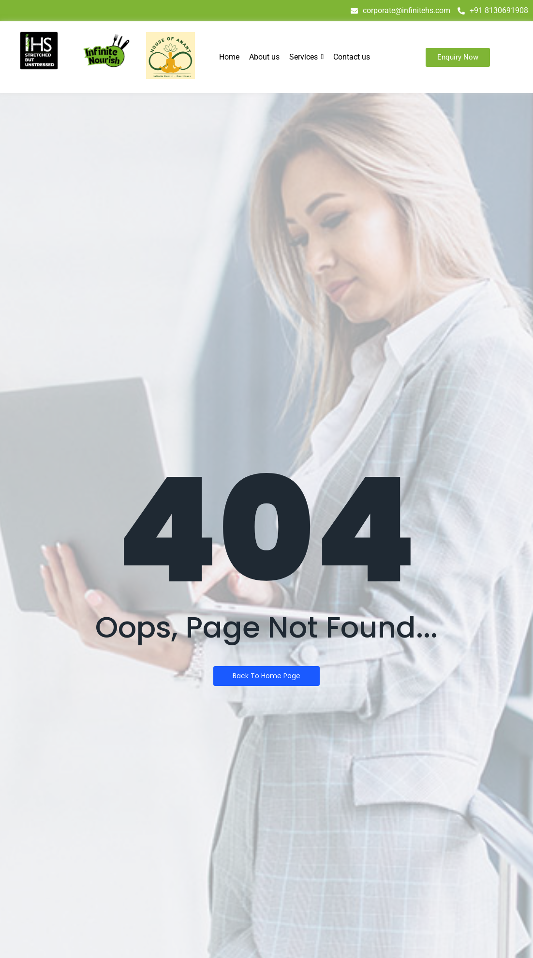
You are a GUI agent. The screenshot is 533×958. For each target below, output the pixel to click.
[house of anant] (170, 55)
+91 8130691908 (493, 10)
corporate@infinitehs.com (400, 10)
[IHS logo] (39, 50)
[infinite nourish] (106, 51)
